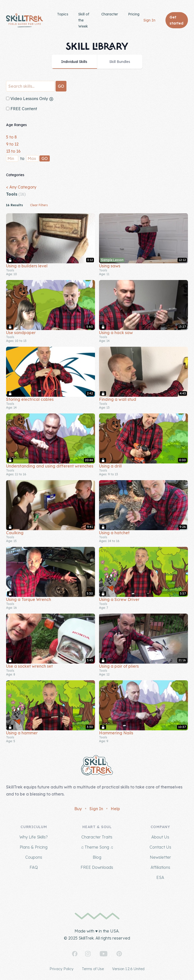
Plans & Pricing (33, 847)
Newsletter (160, 857)
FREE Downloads (97, 867)
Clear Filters (39, 205)
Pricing (133, 14)
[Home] (24, 20)
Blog (97, 857)
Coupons (33, 857)
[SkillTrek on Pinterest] (119, 954)
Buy (78, 808)
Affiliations (160, 867)
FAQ (34, 867)
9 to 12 (12, 144)
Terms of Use (93, 969)
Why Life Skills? (33, 836)
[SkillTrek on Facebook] (74, 954)
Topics (62, 14)
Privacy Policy (62, 969)
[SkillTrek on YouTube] (104, 954)
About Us (160, 836)
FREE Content (21, 108)
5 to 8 (11, 136)
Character (109, 14)
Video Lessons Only (30, 98)
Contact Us (160, 847)
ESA (160, 877)
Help (115, 808)
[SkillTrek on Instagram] (87, 954)
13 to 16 (13, 151)
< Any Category (21, 187)
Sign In (149, 20)
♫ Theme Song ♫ (97, 847)
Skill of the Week (83, 20)
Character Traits (96, 836)
